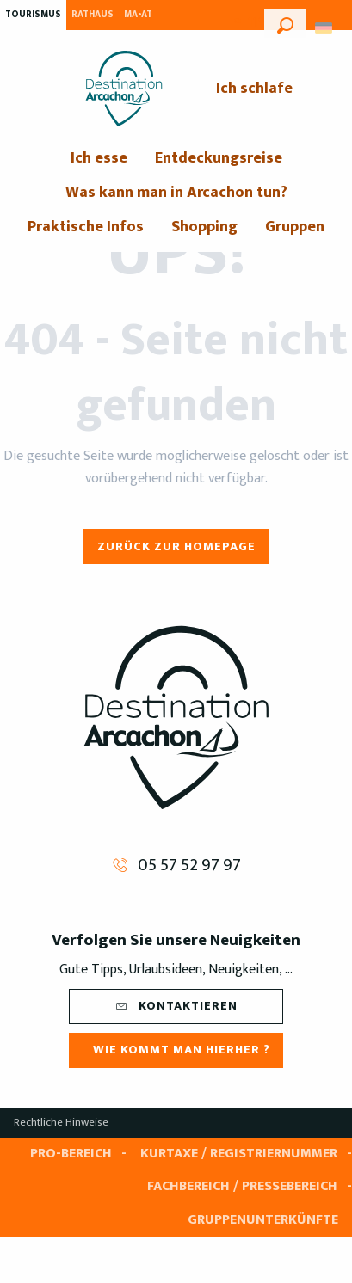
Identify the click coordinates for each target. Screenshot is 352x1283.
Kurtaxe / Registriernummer (238, 1153)
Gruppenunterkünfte (263, 1219)
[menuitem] (124, 88)
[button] (285, 23)
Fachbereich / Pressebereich (242, 1186)
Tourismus (33, 14)
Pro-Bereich (71, 1153)
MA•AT (138, 14)
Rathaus (92, 14)
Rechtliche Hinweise (61, 1122)
